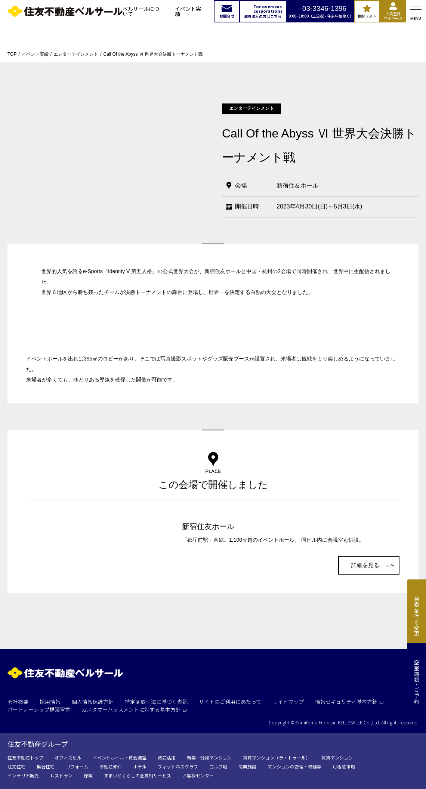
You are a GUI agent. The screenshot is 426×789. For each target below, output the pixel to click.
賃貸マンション (337, 757)
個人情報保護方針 (93, 701)
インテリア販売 (23, 775)
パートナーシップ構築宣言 (38, 709)
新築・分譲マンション (209, 757)
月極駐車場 (344, 766)
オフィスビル (68, 757)
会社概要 (17, 701)
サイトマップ (288, 701)
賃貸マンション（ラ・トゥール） (276, 757)
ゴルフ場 (218, 766)
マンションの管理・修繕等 (294, 766)
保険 (88, 775)
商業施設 (247, 766)
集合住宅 (46, 766)
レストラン (61, 775)
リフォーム (77, 766)
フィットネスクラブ (178, 766)
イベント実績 (188, 11)
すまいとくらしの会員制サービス (137, 775)
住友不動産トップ (25, 757)
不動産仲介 (110, 766)
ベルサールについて (141, 11)
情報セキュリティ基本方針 (349, 701)
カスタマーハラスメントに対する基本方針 (134, 709)
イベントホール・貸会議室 (119, 757)
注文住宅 (16, 766)
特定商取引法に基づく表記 (156, 701)
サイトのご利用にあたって (230, 701)
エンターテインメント (75, 54)
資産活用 (167, 757)
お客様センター (198, 775)
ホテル (139, 766)
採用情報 (50, 701)
